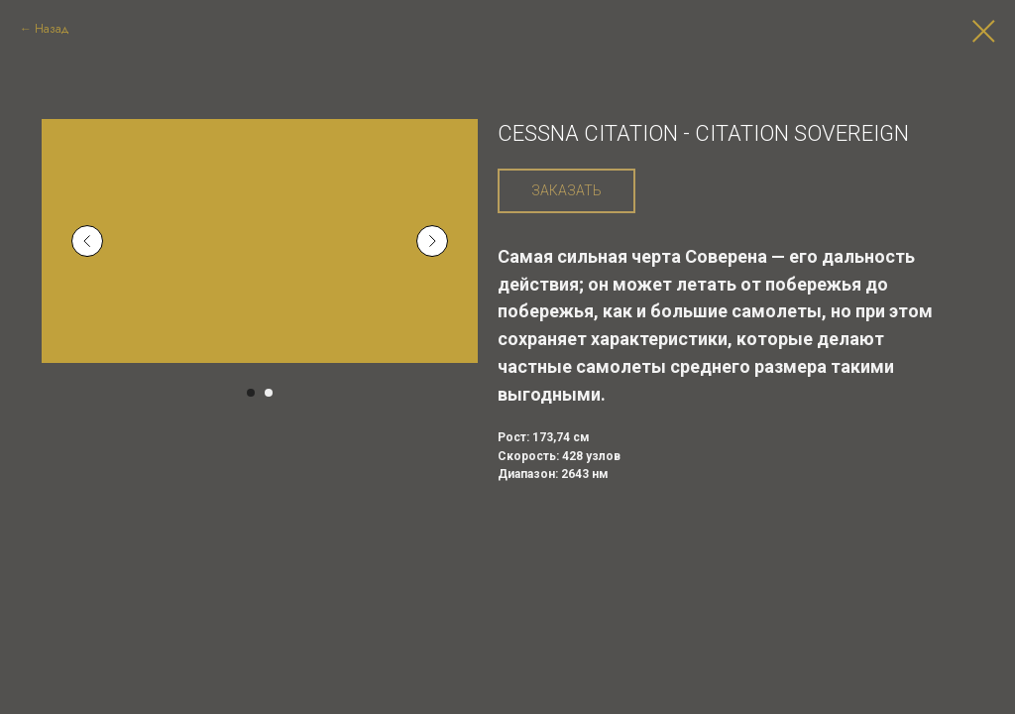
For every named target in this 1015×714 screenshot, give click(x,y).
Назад (52, 29)
